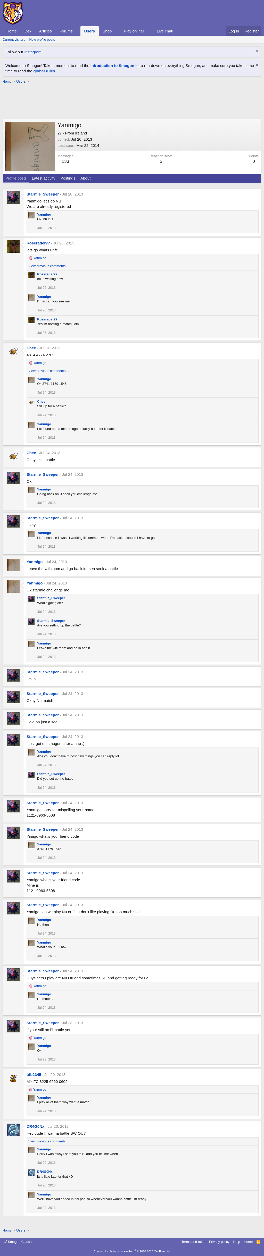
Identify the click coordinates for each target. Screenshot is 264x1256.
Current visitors (14, 39)
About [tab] (85, 178)
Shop (107, 31)
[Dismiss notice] (256, 52)
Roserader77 (38, 243)
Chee (31, 348)
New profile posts (42, 39)
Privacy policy (219, 1242)
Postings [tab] (67, 178)
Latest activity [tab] (43, 178)
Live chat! (165, 31)
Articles (45, 31)
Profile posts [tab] (16, 178)
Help (236, 1242)
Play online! (134, 31)
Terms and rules (193, 1242)
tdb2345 (34, 1074)
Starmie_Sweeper (43, 194)
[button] (76, 31)
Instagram (33, 52)
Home (11, 31)
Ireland (81, 133)
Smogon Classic (18, 1242)
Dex (27, 31)
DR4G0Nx (35, 1126)
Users (89, 31)
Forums (66, 31)
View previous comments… (48, 266)
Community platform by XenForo (132, 1251)
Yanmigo (44, 214)
